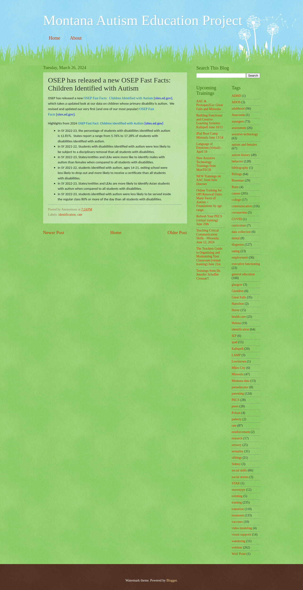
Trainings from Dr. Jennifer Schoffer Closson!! (208, 274)
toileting (237, 496)
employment (240, 257)
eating (236, 251)
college (236, 200)
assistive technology (245, 134)
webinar (237, 547)
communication (242, 206)
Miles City (239, 368)
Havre (236, 310)
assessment (239, 128)
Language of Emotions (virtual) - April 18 (209, 147)
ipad (234, 342)
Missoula (238, 374)
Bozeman (238, 180)
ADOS (236, 102)
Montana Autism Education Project (142, 20)
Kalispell (238, 349)
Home (54, 38)
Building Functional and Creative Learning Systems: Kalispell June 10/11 (209, 121)
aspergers (238, 121)
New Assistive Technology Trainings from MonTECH (206, 164)
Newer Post (53, 232)
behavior (237, 161)
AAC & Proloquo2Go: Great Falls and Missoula (209, 105)
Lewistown (239, 361)
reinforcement (241, 432)
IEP (234, 336)
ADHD (236, 96)
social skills (239, 470)
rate (79, 214)
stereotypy (238, 489)
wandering (238, 541)
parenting (238, 393)
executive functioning (246, 264)
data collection (241, 232)
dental (236, 238)
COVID (237, 219)
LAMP (236, 355)
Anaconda (238, 115)
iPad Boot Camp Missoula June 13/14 (209, 135)
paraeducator (240, 387)
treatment (238, 515)
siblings (237, 457)
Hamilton (238, 303)
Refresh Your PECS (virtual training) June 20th (209, 220)
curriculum (239, 225)
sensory (237, 445)
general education (243, 274)
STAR (236, 483)
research (237, 438)
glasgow (237, 284)
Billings (237, 174)
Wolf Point (239, 554)
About (76, 38)
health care (239, 316)
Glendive (238, 291)
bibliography (240, 167)
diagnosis (238, 244)
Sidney (236, 464)
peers (235, 406)
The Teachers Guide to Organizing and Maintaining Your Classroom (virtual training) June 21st (209, 256)
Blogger (171, 580)
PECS (236, 400)
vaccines (237, 522)
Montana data (240, 381)
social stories (240, 477)
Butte (235, 187)
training (237, 502)
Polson (236, 413)
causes (236, 193)
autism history (241, 155)
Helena (236, 323)
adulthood (238, 108)
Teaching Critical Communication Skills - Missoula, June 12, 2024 (207, 236)
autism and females (244, 144)
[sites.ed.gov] (128, 98)
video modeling (242, 528)
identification (67, 214)
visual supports (241, 534)
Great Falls (239, 297)
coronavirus (239, 212)
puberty (237, 419)
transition (238, 509)
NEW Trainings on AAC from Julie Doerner (208, 180)
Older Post (177, 232)
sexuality (238, 451)
